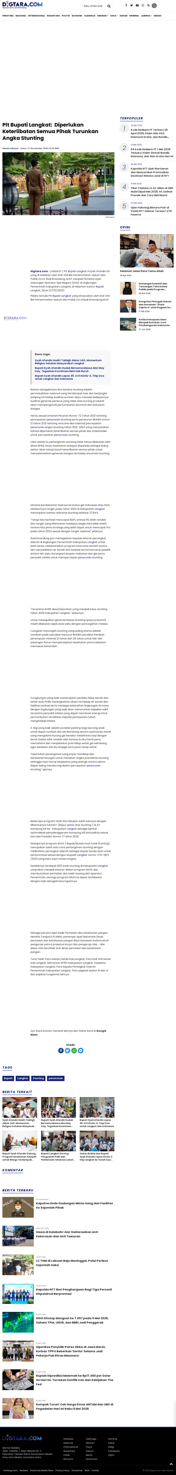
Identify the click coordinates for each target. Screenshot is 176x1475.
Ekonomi (77, 15)
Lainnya (145, 15)
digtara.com (39, 271)
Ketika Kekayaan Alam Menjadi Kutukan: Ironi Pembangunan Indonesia (154, 322)
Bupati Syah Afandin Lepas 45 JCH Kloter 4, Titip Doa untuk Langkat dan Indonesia (69, 377)
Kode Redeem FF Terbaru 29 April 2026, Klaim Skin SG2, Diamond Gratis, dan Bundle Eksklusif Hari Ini (149, 135)
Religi (111, 1447)
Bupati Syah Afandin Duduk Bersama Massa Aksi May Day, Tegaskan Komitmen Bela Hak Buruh (69, 369)
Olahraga (89, 15)
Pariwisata (114, 1451)
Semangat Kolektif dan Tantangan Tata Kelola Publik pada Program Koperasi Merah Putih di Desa (153, 289)
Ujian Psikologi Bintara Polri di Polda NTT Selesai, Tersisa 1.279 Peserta (151, 211)
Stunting (38, 1078)
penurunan (53, 419)
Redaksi (24, 1470)
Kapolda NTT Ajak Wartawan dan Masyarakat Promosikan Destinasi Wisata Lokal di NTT (150, 172)
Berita (89, 1455)
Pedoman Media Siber (41, 1470)
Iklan (87, 1470)
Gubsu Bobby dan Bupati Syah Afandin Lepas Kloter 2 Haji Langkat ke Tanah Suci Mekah (96, 1157)
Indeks (157, 15)
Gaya (113, 15)
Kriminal (134, 15)
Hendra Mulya (10, 148)
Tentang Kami (10, 1470)
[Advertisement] (88, 47)
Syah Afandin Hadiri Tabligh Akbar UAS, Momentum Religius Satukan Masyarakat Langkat (68, 362)
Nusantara (53, 15)
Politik (66, 15)
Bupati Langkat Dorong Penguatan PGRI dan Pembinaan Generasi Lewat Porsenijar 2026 (57, 1157)
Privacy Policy (63, 1470)
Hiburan (102, 15)
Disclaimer (77, 1470)
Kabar (111, 1443)
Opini (111, 1455)
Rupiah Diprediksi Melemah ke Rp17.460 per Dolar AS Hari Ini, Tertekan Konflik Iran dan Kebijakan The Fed (74, 1380)
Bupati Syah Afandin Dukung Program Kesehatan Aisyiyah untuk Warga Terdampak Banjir (19, 1157)
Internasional (36, 15)
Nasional (21, 15)
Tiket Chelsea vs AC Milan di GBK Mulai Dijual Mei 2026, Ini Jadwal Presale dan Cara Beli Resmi (152, 191)
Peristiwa (8, 15)
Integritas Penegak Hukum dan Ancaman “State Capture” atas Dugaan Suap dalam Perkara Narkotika (156, 306)
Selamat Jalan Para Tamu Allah (142, 271)
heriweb (170, 1470)
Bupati (72, 271)
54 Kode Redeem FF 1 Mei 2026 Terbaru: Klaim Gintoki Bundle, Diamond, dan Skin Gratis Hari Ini (152, 152)
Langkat (81, 271)
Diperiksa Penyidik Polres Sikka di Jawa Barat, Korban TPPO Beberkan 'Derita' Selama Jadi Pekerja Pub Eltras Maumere (71, 1351)
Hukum (123, 15)
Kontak (95, 1470)
